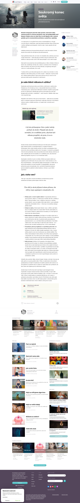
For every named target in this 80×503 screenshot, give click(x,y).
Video (32, 2)
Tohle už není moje (17, 327)
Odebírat (65, 481)
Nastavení (7, 500)
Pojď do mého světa (54, 352)
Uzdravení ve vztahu (62, 327)
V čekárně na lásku (50, 450)
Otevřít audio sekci (58, 385)
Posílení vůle (52, 365)
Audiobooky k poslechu (54, 340)
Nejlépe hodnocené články (40, 465)
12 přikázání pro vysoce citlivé (44, 111)
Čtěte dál (14, 340)
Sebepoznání (14, 47)
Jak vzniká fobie (31, 368)
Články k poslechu (66, 32)
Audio (28, 2)
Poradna (35, 2)
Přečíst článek (40, 117)
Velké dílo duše (31, 429)
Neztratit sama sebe (70, 50)
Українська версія (51, 489)
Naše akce (33, 486)
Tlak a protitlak (49, 327)
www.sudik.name (30, 313)
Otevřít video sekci (58, 436)
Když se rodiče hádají (33, 404)
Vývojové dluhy (53, 379)
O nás (45, 2)
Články (25, 2)
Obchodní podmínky (55, 494)
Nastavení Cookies (65, 494)
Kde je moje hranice (17, 450)
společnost (14, 55)
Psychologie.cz (17, 2)
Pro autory (41, 477)
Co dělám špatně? (39, 327)
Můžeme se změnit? (32, 417)
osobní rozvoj (15, 50)
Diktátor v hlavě (69, 36)
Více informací (5, 497)
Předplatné (64, 1)
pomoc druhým (15, 51)
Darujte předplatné (20, 485)
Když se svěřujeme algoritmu (35, 392)
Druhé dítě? (30, 380)
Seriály (39, 2)
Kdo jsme (40, 474)
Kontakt (40, 479)
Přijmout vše (17, 500)
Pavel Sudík (15, 38)
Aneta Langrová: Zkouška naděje (57, 400)
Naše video (51, 389)
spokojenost (14, 54)
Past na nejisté (69, 43)
